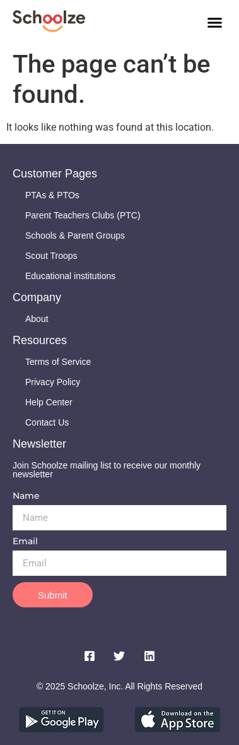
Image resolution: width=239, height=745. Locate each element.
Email (25, 542)
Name (26, 496)
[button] (215, 22)
